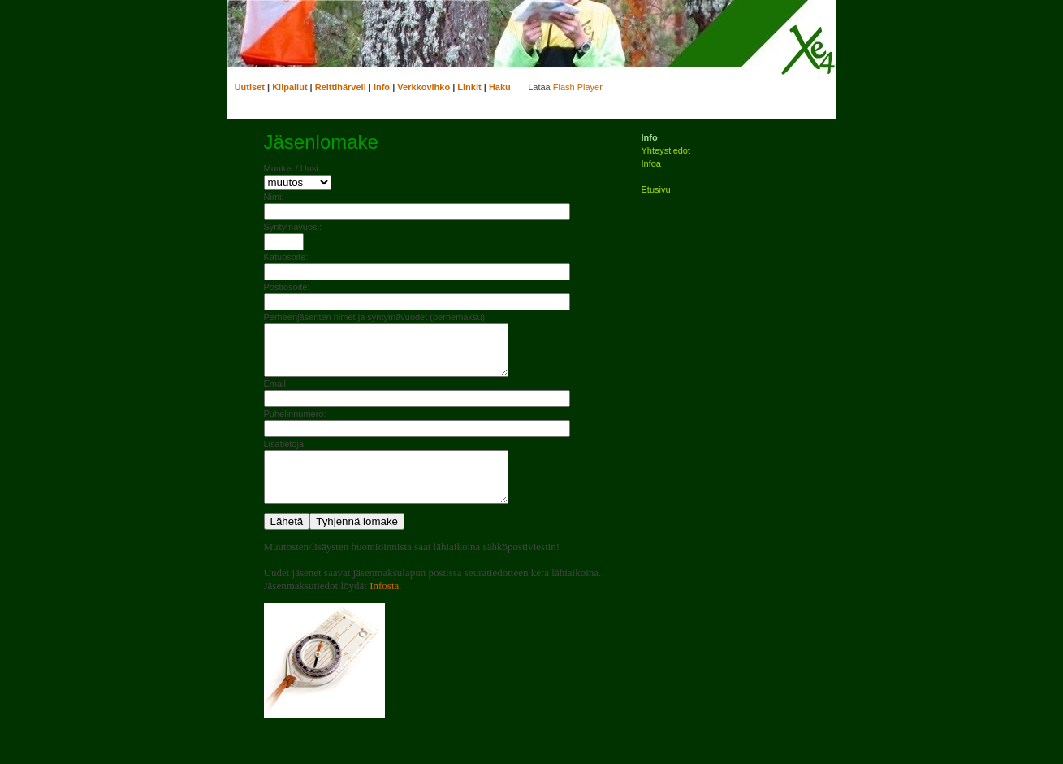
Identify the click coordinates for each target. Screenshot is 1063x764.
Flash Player (578, 87)
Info (382, 87)
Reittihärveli (340, 87)
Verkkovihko (423, 87)
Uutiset (250, 87)
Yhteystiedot (666, 150)
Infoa (651, 163)
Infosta (384, 605)
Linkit (469, 87)
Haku (500, 87)
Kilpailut (289, 87)
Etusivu (656, 189)
